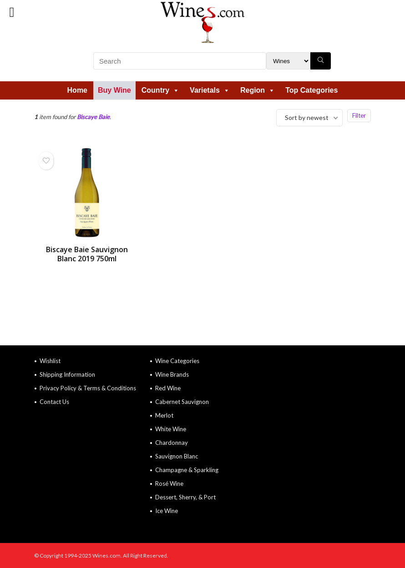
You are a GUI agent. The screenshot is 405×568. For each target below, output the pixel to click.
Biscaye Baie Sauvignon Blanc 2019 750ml (87, 254)
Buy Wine (114, 90)
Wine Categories (177, 360)
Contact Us (54, 401)
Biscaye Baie (93, 116)
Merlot (164, 415)
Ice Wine (166, 510)
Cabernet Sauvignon (182, 401)
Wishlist (50, 360)
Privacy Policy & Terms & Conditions (88, 388)
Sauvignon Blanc (176, 456)
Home (77, 90)
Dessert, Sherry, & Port (185, 497)
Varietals (210, 90)
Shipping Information (67, 374)
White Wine (170, 429)
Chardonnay (171, 442)
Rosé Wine (169, 483)
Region (257, 90)
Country (160, 90)
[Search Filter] (288, 61)
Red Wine (168, 388)
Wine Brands (172, 374)
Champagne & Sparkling (186, 469)
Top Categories (311, 90)
